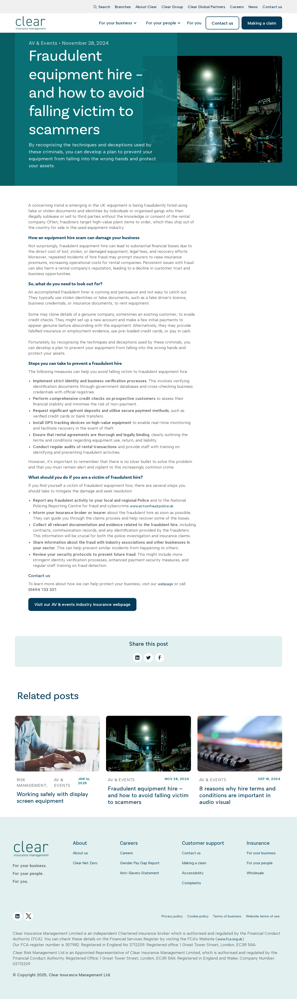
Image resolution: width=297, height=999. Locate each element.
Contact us (191, 853)
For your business (261, 853)
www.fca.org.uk (229, 939)
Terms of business (227, 916)
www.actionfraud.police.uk (151, 506)
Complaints (191, 883)
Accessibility (192, 873)
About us (80, 853)
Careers (126, 853)
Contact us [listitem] (222, 23)
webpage (165, 584)
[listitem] (194, 23)
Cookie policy (197, 916)
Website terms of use (263, 916)
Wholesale (255, 873)
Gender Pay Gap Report (140, 863)
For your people (260, 863)
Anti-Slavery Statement (139, 873)
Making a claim (194, 863)
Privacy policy (172, 916)
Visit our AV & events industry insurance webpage (82, 604)
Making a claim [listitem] (262, 23)
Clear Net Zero (85, 863)
